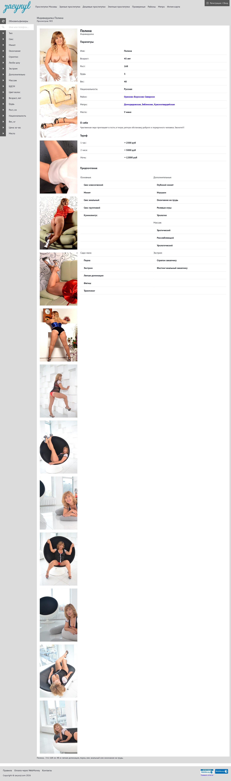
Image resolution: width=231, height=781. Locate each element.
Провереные (138, 6)
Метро (161, 6)
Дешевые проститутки (94, 6)
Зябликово (147, 104)
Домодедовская (132, 104)
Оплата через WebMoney (27, 770)
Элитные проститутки (119, 6)
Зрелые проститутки (69, 6)
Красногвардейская (164, 104)
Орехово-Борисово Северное (139, 96)
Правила (7, 770)
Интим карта (173, 6)
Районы (152, 6)
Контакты (47, 770)
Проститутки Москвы (46, 6)
